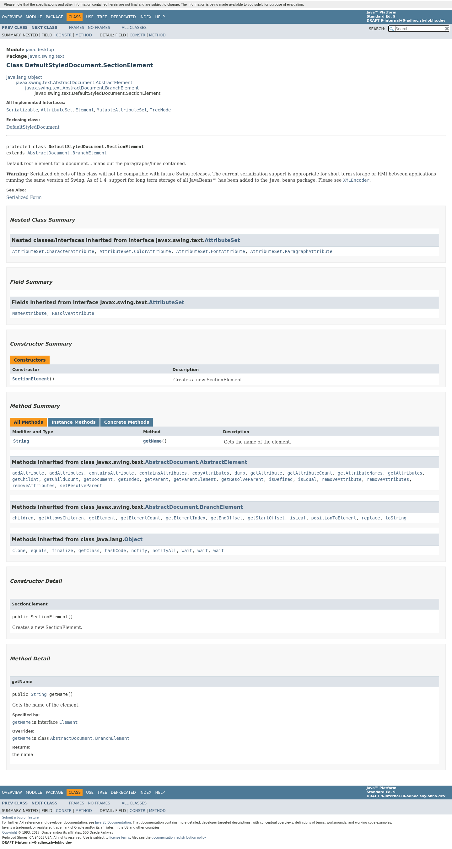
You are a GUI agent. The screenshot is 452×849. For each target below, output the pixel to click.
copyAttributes (210, 473)
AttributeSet (57, 109)
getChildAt (25, 479)
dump (239, 473)
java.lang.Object (24, 77)
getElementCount (140, 517)
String (21, 440)
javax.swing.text (46, 56)
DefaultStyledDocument (33, 127)
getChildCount (61, 479)
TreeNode (160, 109)
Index (146, 17)
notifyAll (164, 550)
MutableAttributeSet (122, 109)
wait (187, 550)
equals (39, 550)
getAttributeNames (360, 473)
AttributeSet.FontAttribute (210, 251)
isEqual (307, 479)
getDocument (98, 479)
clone (18, 550)
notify (139, 550)
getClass (89, 550)
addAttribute (28, 473)
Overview (12, 17)
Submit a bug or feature (20, 817)
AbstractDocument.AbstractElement (196, 462)
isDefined (281, 479)
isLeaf (298, 517)
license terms (120, 837)
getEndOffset (226, 517)
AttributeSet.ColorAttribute (135, 251)
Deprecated (123, 17)
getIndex (128, 479)
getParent (156, 479)
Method (83, 35)
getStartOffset (266, 517)
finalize (62, 550)
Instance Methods (73, 422)
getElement (102, 517)
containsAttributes (163, 473)
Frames (76, 27)
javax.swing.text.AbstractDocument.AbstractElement (74, 82)
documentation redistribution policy (179, 837)
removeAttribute (341, 479)
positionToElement (333, 517)
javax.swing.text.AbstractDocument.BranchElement (82, 87)
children (22, 517)
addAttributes (66, 473)
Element (84, 109)
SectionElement (30, 378)
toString (395, 517)
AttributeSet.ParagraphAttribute (291, 251)
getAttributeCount (310, 473)
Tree (102, 17)
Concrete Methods (126, 422)
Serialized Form (24, 197)
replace (371, 517)
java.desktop (40, 49)
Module (34, 17)
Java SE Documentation (113, 822)
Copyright (9, 832)
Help (160, 17)
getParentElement (195, 479)
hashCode (115, 550)
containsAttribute (111, 473)
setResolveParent (81, 485)
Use (90, 17)
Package (54, 17)
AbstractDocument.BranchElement (67, 152)
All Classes (134, 27)
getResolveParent (242, 479)
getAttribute (266, 473)
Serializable (22, 109)
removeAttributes (388, 479)
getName (152, 440)
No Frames (99, 27)
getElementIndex (185, 517)
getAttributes (405, 473)
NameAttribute (29, 313)
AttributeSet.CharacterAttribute (53, 251)
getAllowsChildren (61, 517)
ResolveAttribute (73, 313)
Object (133, 539)
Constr (64, 35)
